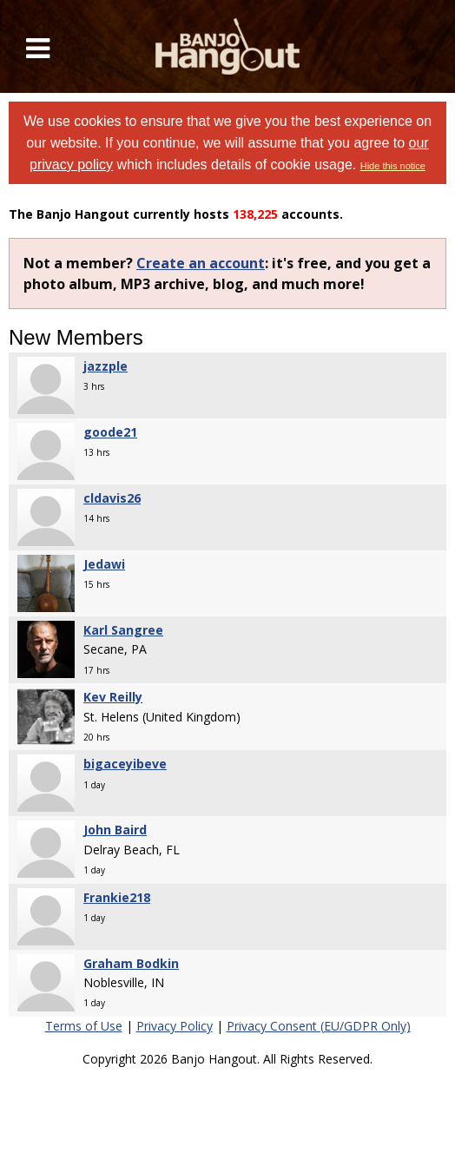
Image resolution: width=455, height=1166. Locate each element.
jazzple (105, 366)
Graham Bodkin (131, 963)
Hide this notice (392, 166)
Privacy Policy (174, 1026)
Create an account (200, 263)
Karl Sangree (123, 630)
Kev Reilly (112, 696)
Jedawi (104, 564)
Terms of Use (83, 1026)
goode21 (110, 432)
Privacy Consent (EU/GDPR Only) (319, 1026)
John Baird (115, 829)
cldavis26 (112, 498)
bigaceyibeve (125, 763)
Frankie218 (116, 897)
